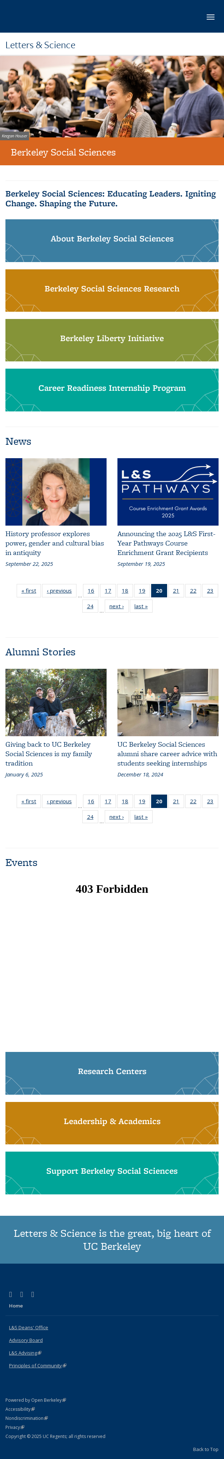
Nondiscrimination (26, 1418)
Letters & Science (40, 44)
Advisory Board (26, 1340)
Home (16, 1305)
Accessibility (20, 1409)
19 (144, 591)
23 (212, 591)
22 (195, 591)
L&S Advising (25, 1353)
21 (178, 591)
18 (127, 591)
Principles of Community (37, 1365)
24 (92, 607)
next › (119, 607)
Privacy (14, 1427)
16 (93, 591)
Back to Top (206, 1449)
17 (110, 591)
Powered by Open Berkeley (35, 1400)
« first (31, 591)
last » (143, 607)
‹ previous (61, 591)
